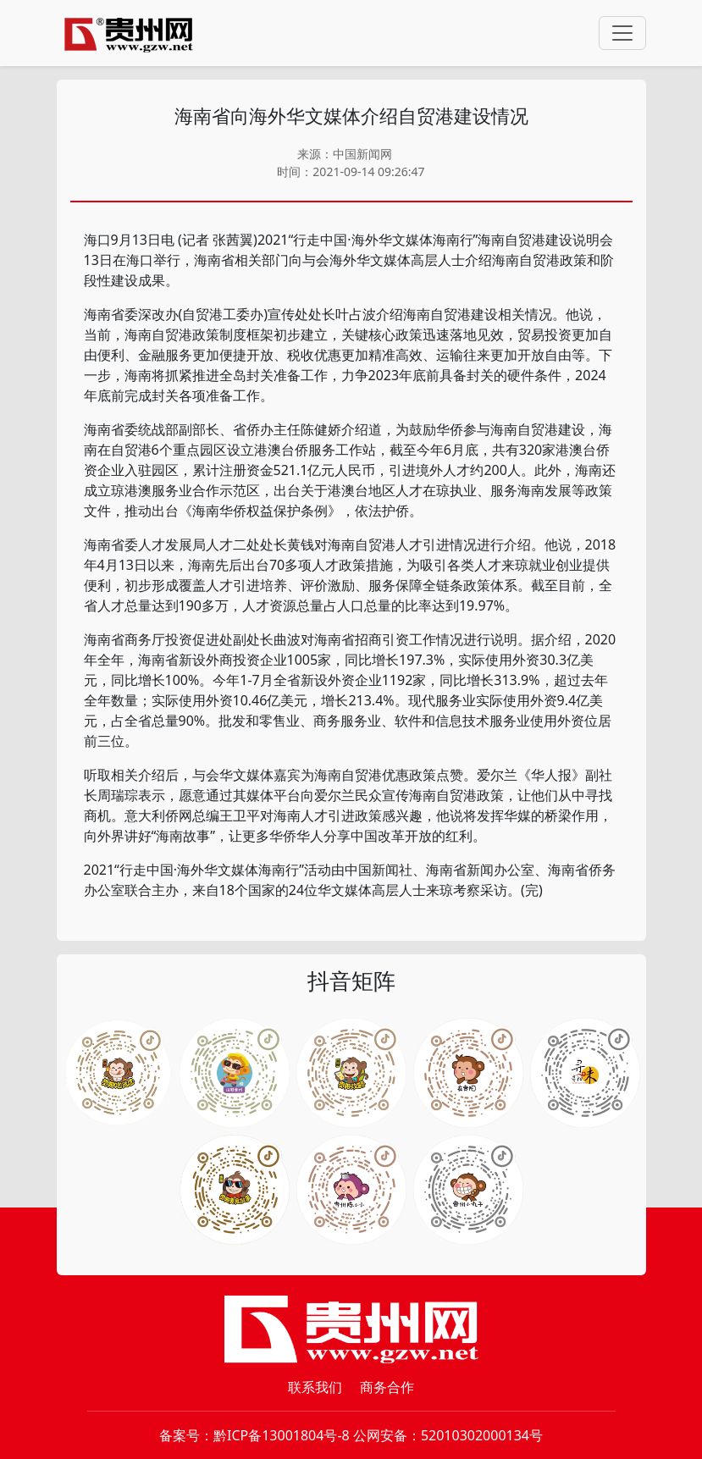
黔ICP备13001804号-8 (281, 1435)
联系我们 (315, 1387)
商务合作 (387, 1387)
